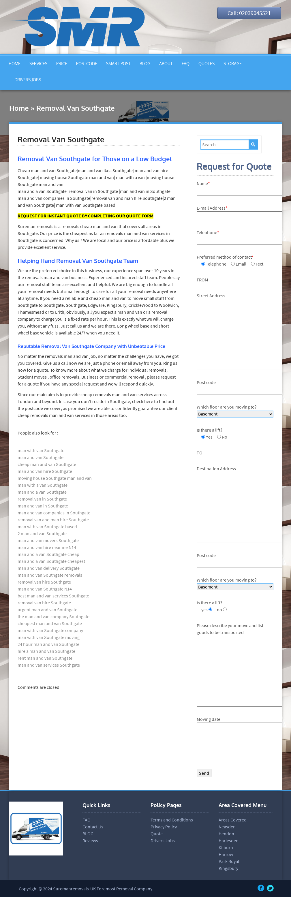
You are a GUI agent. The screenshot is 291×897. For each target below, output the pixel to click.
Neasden (227, 827)
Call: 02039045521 (249, 12)
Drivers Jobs (163, 840)
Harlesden (229, 840)
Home (19, 108)
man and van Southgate (40, 457)
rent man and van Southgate (45, 658)
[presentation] (240, 751)
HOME (14, 63)
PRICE (61, 63)
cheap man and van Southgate (47, 464)
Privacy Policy (164, 827)
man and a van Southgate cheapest (51, 561)
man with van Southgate (41, 450)
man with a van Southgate (42, 485)
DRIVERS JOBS (27, 79)
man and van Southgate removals (50, 575)
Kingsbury (228, 868)
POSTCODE (86, 63)
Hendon (226, 833)
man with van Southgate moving (49, 637)
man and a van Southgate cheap (48, 554)
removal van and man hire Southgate (53, 519)
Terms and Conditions (172, 820)
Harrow (226, 854)
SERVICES (38, 63)
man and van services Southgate (49, 665)
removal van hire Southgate (44, 582)
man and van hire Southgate (45, 471)
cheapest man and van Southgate (50, 623)
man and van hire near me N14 (47, 547)
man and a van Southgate (42, 492)
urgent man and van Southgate (47, 609)
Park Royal (229, 861)
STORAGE (233, 63)
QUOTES (206, 63)
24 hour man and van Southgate (48, 644)
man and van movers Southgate (48, 540)
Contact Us (92, 827)
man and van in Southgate (43, 506)
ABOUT (166, 63)
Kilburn (226, 847)
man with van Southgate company (50, 630)
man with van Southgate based (47, 526)
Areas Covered (233, 820)
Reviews (90, 840)
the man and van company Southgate (53, 616)
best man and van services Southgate (53, 596)
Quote (157, 833)
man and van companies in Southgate (54, 513)
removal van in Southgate (42, 499)
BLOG (145, 63)
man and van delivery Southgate (49, 568)
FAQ (185, 63)
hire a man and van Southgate (46, 651)
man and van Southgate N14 (45, 589)
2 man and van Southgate (42, 533)
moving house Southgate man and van (55, 478)
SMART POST (118, 63)
